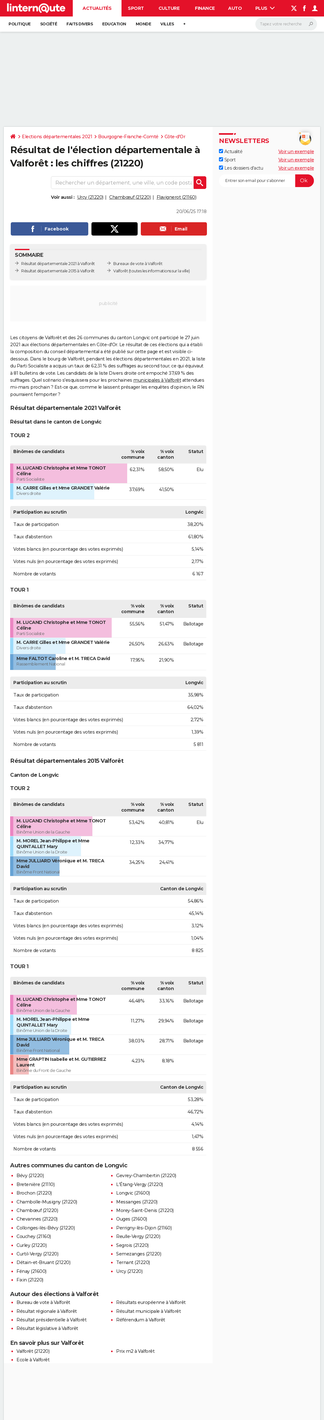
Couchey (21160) (33, 1236)
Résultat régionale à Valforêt (46, 1311)
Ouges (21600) (131, 1219)
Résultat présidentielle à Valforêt (51, 1320)
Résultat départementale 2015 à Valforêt (58, 271)
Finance (205, 8)
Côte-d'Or (175, 136)
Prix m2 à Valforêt (135, 1351)
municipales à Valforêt (157, 380)
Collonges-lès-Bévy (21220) (45, 1228)
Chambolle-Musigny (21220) (46, 1202)
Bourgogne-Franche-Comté (128, 136)
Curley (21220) (31, 1245)
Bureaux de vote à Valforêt (137, 263)
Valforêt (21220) (32, 1351)
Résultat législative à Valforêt (47, 1328)
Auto (235, 8)
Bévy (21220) (30, 1175)
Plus (265, 8)
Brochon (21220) (34, 1193)
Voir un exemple (296, 151)
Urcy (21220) (90, 197)
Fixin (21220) (29, 1280)
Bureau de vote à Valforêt (43, 1302)
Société (48, 24)
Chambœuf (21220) (130, 197)
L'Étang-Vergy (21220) (139, 1184)
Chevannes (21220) (37, 1219)
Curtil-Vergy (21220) (37, 1254)
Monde (143, 24)
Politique (20, 24)
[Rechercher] (286, 24)
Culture (169, 8)
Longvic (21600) (133, 1193)
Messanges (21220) (137, 1202)
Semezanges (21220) (138, 1254)
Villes (167, 24)
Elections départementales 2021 (57, 136)
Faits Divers (79, 24)
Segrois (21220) (132, 1245)
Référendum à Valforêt (140, 1320)
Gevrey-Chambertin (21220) (146, 1175)
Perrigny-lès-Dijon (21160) (143, 1228)
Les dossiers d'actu (241, 168)
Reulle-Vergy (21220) (138, 1236)
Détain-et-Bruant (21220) (43, 1262)
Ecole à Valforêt (32, 1360)
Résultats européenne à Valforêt (151, 1302)
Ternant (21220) (133, 1262)
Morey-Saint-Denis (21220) (145, 1210)
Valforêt (120, 271)
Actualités (97, 8)
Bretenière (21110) (35, 1184)
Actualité (230, 151)
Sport (136, 8)
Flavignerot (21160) (176, 197)
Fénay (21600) (31, 1271)
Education (114, 24)
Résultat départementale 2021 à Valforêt (58, 263)
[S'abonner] (266, 180)
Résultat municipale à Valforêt (148, 1311)
